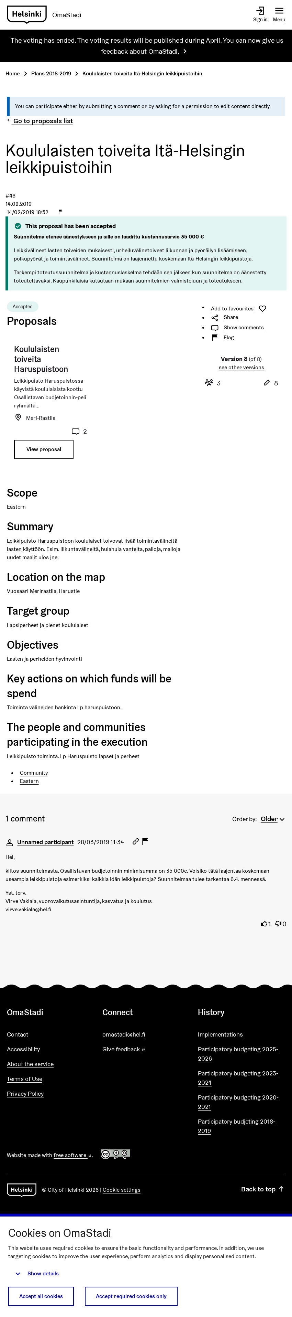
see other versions (241, 367)
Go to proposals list (39, 120)
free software (73, 1155)
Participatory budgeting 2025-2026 (238, 1053)
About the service (30, 1064)
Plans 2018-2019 (51, 73)
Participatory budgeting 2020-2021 (238, 1102)
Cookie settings (122, 1189)
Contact (17, 1034)
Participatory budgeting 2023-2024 (238, 1077)
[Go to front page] (47, 15)
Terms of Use (24, 1079)
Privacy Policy (25, 1093)
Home (12, 73)
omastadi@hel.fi (123, 1034)
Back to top (263, 1189)
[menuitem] (274, 818)
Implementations (220, 1034)
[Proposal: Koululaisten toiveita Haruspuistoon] (50, 405)
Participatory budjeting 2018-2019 (236, 1126)
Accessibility (23, 1049)
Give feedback (140, 1049)
